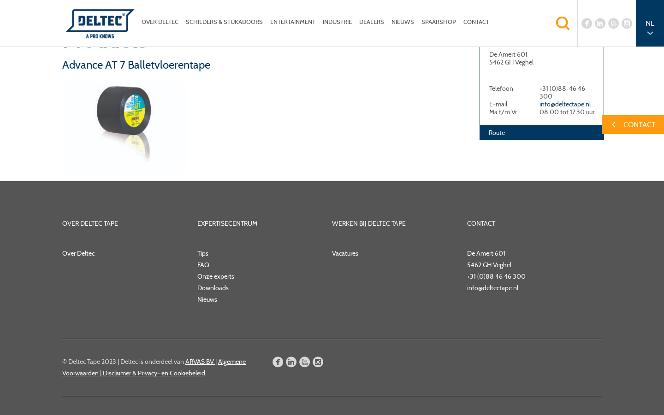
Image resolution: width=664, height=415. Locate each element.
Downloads (213, 288)
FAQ (203, 265)
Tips (202, 253)
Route (497, 133)
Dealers (371, 22)
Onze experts (215, 276)
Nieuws (402, 22)
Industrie (337, 22)
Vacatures (345, 253)
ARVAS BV (200, 361)
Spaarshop (438, 22)
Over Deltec (160, 22)
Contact (476, 22)
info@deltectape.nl (565, 104)
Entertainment (292, 22)
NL (650, 23)
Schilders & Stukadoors (224, 22)
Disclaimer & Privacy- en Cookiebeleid (154, 373)
